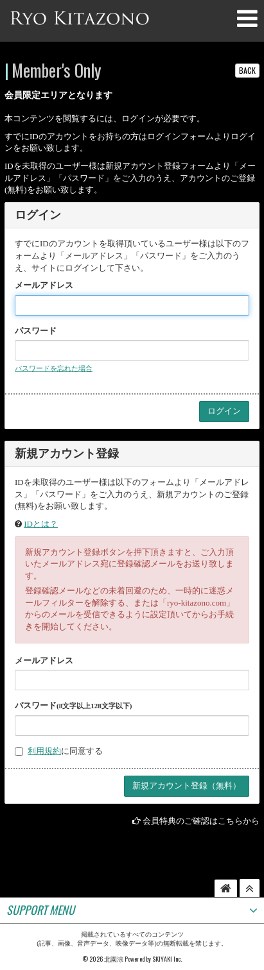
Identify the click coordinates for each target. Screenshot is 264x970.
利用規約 (44, 751)
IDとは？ (41, 524)
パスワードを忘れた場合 (53, 368)
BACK (247, 70)
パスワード (36, 331)
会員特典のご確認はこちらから (201, 821)
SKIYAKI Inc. (167, 959)
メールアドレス (44, 285)
